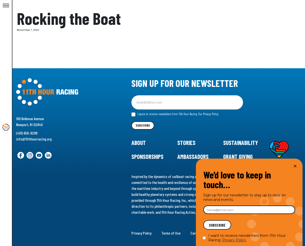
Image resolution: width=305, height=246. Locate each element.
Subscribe (143, 125)
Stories (186, 142)
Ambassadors (193, 156)
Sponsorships (147, 156)
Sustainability (240, 142)
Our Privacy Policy (208, 114)
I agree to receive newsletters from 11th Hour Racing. (174, 114)
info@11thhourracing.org (34, 139)
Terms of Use (171, 233)
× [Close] (295, 166)
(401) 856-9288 (26, 133)
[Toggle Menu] (6, 6)
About (138, 142)
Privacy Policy (141, 233)
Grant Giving (238, 156)
